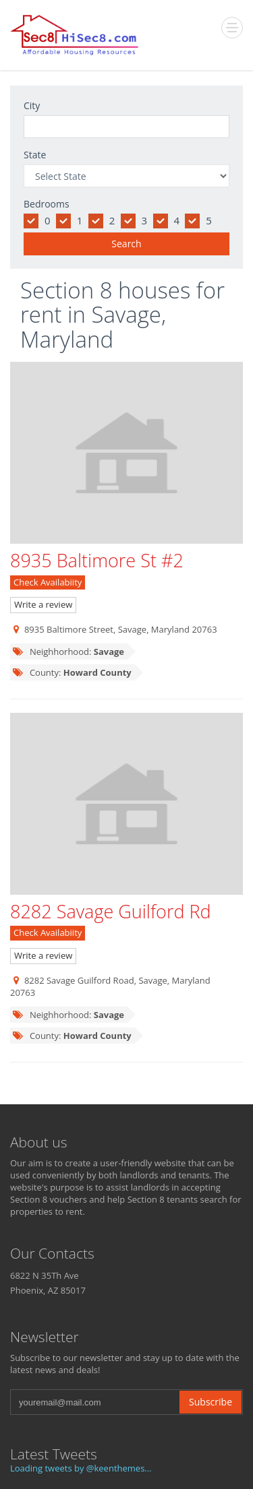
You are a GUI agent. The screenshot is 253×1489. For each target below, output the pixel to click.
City (32, 105)
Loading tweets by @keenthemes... (81, 1468)
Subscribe (210, 1401)
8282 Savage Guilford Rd (110, 911)
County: (72, 672)
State (35, 154)
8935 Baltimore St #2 (97, 560)
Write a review (43, 604)
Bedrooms (46, 203)
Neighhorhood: (68, 651)
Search (126, 243)
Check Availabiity (47, 582)
